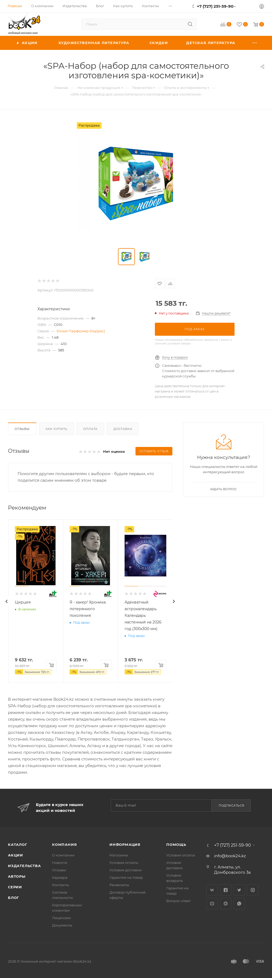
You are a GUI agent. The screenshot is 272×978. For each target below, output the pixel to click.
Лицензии (61, 918)
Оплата (90, 429)
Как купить (56, 429)
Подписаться (231, 805)
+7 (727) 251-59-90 (215, 6)
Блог (13, 897)
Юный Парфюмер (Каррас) (81, 331)
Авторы (17, 876)
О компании (63, 855)
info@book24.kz (230, 855)
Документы (62, 925)
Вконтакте (212, 890)
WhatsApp (239, 903)
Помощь (176, 844)
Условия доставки (125, 870)
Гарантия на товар (126, 877)
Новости (59, 862)
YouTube (212, 903)
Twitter (239, 890)
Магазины (118, 855)
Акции (15, 855)
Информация (125, 844)
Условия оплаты (123, 862)
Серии (15, 887)
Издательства (24, 866)
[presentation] (6, 601)
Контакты (60, 885)
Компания (64, 844)
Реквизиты (119, 885)
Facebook (225, 890)
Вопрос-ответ (178, 901)
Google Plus (225, 903)
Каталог (17, 844)
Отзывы (22, 429)
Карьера (59, 877)
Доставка (122, 429)
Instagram (252, 890)
